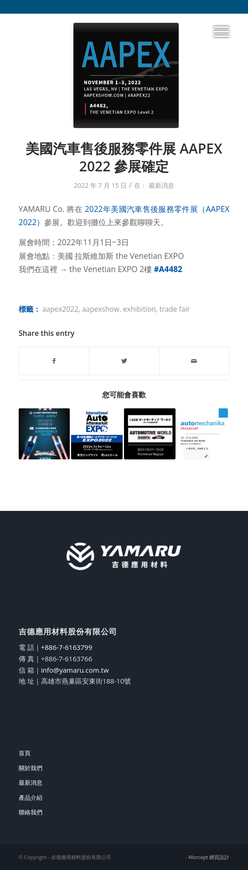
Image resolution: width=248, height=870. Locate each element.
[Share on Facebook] (54, 361)
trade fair (175, 309)
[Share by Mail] (194, 361)
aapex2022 (60, 309)
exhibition (139, 309)
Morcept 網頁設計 (208, 857)
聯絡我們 (30, 812)
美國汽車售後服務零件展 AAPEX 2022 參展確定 (124, 157)
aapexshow (100, 309)
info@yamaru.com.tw (75, 669)
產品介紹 (30, 797)
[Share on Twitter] (124, 361)
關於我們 (30, 768)
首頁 (25, 753)
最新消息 (161, 185)
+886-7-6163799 (67, 647)
